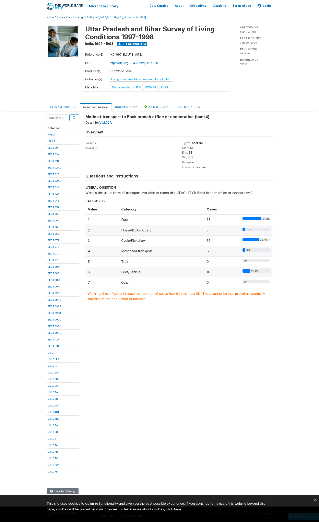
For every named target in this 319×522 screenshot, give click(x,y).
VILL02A (53, 372)
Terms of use (242, 5)
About (179, 5)
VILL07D (53, 471)
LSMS (88, 17)
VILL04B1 (53, 411)
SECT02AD (54, 167)
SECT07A (53, 240)
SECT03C (54, 187)
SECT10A (53, 339)
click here (173, 509)
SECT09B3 (54, 306)
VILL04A (53, 405)
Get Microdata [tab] (156, 106)
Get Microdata (132, 43)
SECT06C (54, 233)
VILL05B (53, 431)
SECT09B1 (54, 292)
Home (50, 17)
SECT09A (54, 286)
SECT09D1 (54, 325)
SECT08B (53, 273)
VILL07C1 (53, 464)
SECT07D (54, 259)
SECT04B (53, 200)
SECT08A (54, 266)
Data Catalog (159, 5)
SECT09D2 (54, 332)
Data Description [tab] (95, 107)
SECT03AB (54, 180)
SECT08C (54, 279)
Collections (198, 5)
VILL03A (53, 392)
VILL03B (53, 398)
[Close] (315, 499)
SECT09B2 (54, 299)
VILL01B (52, 365)
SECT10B (53, 345)
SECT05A (54, 206)
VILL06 (52, 438)
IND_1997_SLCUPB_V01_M (110, 17)
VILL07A (53, 444)
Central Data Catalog (70, 17)
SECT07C (54, 253)
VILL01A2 (53, 358)
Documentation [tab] (126, 106)
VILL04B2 (53, 418)
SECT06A (54, 220)
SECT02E (53, 173)
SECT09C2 (54, 319)
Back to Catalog (62, 490)
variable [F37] (137, 17)
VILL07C (53, 458)
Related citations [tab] (187, 106)
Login (264, 5)
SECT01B (53, 160)
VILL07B (53, 451)
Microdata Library (103, 6)
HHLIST (52, 134)
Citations (219, 5)
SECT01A (53, 154)
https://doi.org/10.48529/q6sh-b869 (134, 62)
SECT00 (53, 147)
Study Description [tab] (63, 106)
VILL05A (53, 425)
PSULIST (53, 140)
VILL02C (53, 385)
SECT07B (53, 246)
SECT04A (54, 193)
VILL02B (53, 378)
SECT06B (53, 226)
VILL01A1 (53, 352)
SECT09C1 (54, 312)
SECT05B (53, 213)
